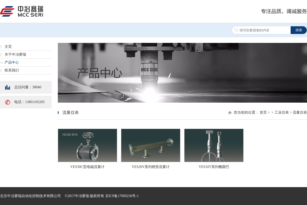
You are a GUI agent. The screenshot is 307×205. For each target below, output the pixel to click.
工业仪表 (282, 112)
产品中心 (12, 62)
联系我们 (12, 70)
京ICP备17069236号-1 (122, 196)
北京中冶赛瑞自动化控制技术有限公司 (30, 196)
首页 (263, 112)
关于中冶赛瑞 (15, 54)
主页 (8, 47)
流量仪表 (300, 112)
